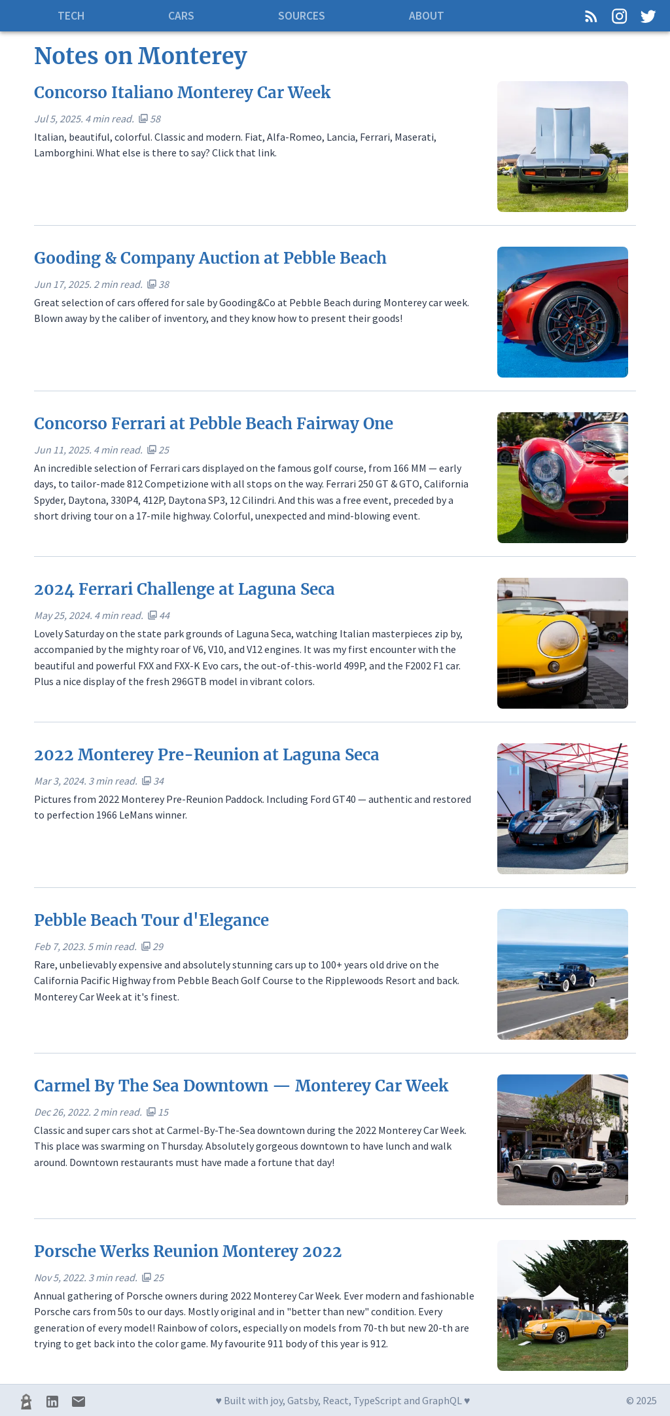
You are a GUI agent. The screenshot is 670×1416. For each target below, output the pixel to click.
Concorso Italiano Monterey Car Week (182, 92)
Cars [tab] (181, 15)
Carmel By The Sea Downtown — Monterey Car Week (241, 1086)
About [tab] (426, 15)
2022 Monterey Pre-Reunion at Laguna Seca (206, 755)
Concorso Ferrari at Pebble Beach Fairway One (213, 424)
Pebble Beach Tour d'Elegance (151, 920)
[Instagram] (619, 16)
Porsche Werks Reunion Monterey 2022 (188, 1251)
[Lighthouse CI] (26, 1402)
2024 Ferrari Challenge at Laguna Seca (184, 589)
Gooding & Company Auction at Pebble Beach (210, 258)
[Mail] (78, 1402)
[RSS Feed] (591, 16)
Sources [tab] (301, 15)
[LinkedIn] (52, 1402)
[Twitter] (648, 16)
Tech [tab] (71, 15)
